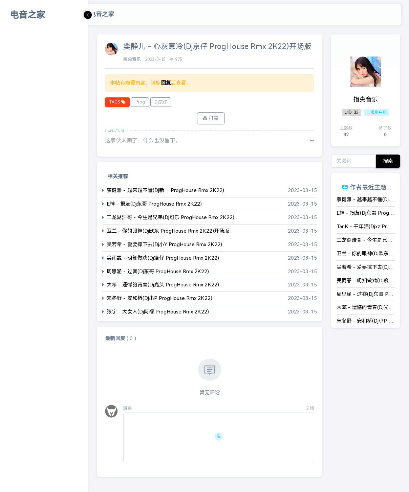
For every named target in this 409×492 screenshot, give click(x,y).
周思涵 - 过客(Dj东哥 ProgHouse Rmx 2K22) (158, 272)
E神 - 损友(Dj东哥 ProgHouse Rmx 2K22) (154, 204)
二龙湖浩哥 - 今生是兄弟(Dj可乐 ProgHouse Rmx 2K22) (170, 218)
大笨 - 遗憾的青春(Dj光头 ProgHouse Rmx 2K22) (163, 285)
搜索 (388, 161)
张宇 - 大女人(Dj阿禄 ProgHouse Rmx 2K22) (158, 312)
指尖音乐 (132, 59)
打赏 (211, 118)
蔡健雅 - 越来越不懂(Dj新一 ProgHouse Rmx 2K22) (165, 191)
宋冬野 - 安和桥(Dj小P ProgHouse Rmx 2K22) (159, 299)
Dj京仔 (160, 102)
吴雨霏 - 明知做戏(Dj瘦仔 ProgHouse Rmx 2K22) (163, 258)
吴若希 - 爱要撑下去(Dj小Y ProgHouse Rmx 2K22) (164, 245)
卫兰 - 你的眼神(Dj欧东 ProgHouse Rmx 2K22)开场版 (168, 231)
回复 (166, 83)
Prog (140, 102)
